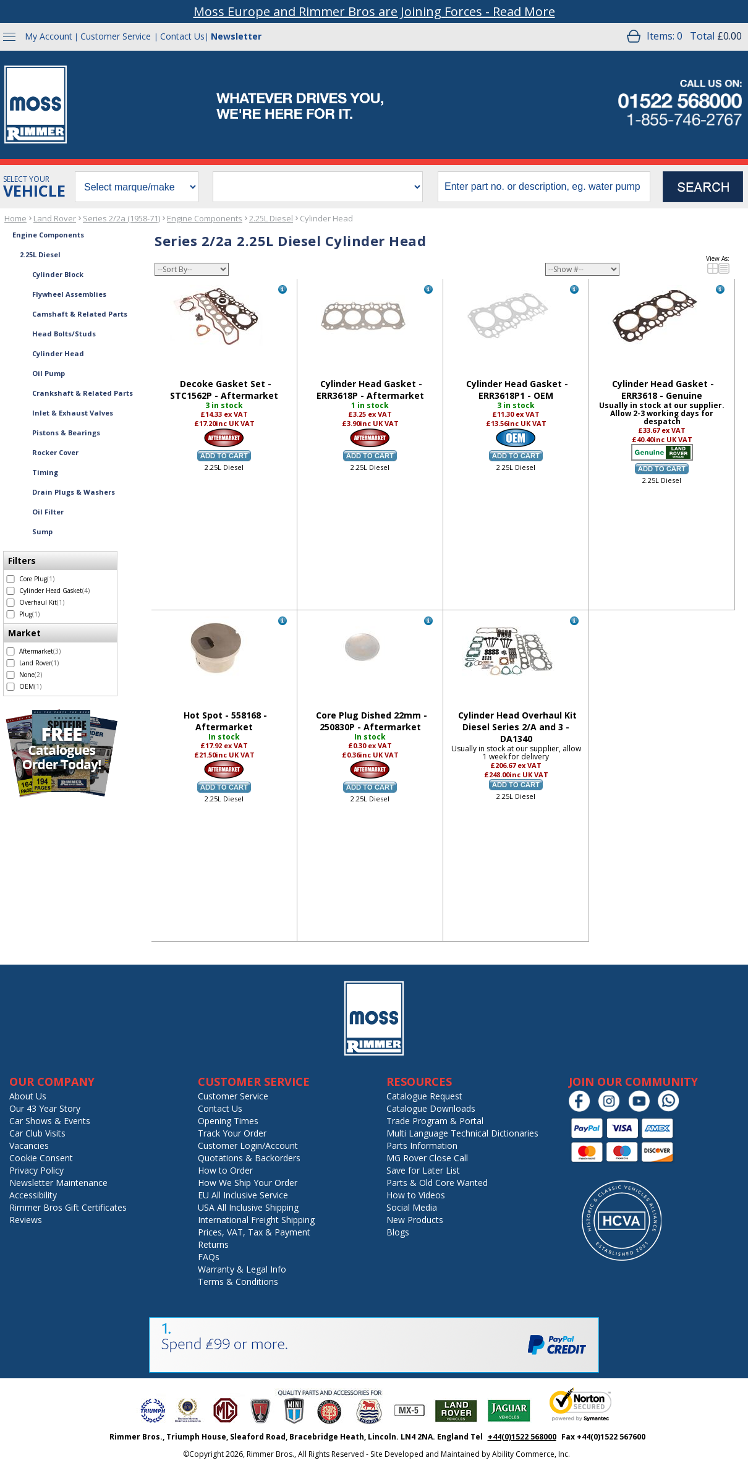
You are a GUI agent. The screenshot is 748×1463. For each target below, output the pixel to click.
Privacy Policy (36, 1170)
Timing (45, 472)
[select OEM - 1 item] (10, 687)
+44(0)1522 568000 (522, 1436)
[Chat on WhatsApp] (672, 1109)
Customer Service (115, 36)
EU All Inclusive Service (243, 1195)
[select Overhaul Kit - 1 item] (10, 603)
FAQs (208, 1257)
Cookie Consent (41, 1158)
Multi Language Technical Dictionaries (462, 1133)
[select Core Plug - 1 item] (10, 579)
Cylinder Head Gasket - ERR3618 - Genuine (663, 389)
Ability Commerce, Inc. (531, 1454)
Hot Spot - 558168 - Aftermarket (225, 721)
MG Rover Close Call (427, 1158)
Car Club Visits (37, 1133)
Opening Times (228, 1121)
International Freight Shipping (256, 1220)
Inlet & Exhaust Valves (72, 412)
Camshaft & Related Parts (79, 313)
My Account (48, 36)
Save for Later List (423, 1170)
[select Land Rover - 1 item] (10, 663)
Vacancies (29, 1145)
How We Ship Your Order (247, 1182)
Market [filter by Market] (24, 633)
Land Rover (54, 218)
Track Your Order (232, 1133)
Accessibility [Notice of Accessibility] (33, 1195)
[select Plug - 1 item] (10, 614)
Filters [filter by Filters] (22, 560)
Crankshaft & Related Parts (82, 393)
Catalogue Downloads (430, 1108)
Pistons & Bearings (66, 432)
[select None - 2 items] (10, 675)
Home (15, 218)
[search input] (544, 186)
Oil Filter (48, 511)
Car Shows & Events (49, 1121)
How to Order (225, 1170)
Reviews (25, 1220)
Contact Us (182, 36)
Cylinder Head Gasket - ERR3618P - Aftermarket (370, 389)
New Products (414, 1220)
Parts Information (421, 1145)
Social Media (411, 1207)
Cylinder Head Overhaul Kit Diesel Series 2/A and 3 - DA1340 (517, 726)
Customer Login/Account (248, 1145)
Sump (42, 531)
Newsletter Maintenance (58, 1182)
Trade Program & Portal (434, 1121)
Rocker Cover (55, 452)
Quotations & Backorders (249, 1158)
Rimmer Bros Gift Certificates (68, 1207)
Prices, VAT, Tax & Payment (254, 1232)
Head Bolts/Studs (64, 333)
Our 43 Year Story (44, 1108)
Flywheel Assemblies (69, 294)
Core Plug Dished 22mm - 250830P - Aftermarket (371, 721)
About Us (27, 1096)
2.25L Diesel (271, 218)
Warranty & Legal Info (242, 1269)
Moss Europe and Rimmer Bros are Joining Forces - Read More (374, 11)
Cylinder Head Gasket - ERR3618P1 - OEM (517, 389)
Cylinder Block (57, 274)
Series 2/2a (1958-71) (121, 218)
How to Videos (415, 1195)
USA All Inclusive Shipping (248, 1207)
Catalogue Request (424, 1096)
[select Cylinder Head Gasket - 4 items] (10, 591)
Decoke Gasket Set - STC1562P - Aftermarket (224, 389)
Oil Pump (48, 373)
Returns (213, 1244)
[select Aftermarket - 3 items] (10, 651)
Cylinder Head (326, 218)
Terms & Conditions (238, 1281)
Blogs (397, 1232)
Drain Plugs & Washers (73, 492)
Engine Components (204, 218)
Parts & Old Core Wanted (437, 1182)
